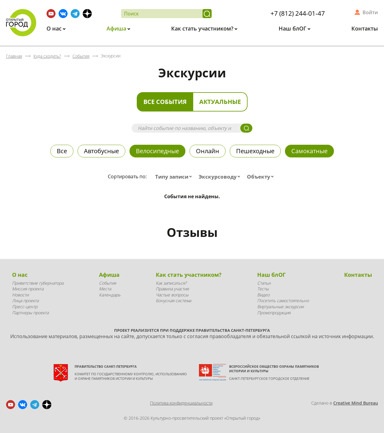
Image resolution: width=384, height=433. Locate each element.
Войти (370, 12)
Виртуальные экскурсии (280, 306)
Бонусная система (173, 300)
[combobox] (174, 177)
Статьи (263, 283)
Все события (165, 102)
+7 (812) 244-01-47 (297, 13)
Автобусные (101, 151)
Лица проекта (25, 300)
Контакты (364, 28)
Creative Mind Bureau (355, 403)
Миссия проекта (27, 289)
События (107, 283)
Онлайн (207, 151)
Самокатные (309, 151)
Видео (263, 295)
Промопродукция (273, 312)
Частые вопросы (172, 295)
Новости (20, 295)
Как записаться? (171, 283)
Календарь (109, 295)
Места (105, 289)
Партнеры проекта (30, 312)
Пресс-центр (24, 306)
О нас (54, 28)
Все (62, 151)
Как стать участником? (203, 28)
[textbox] (174, 177)
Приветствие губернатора (37, 283)
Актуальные (220, 102)
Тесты (263, 289)
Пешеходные (255, 151)
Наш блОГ (293, 28)
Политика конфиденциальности (181, 403)
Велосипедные (157, 151)
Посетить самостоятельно (283, 300)
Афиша (117, 28)
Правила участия (172, 289)
